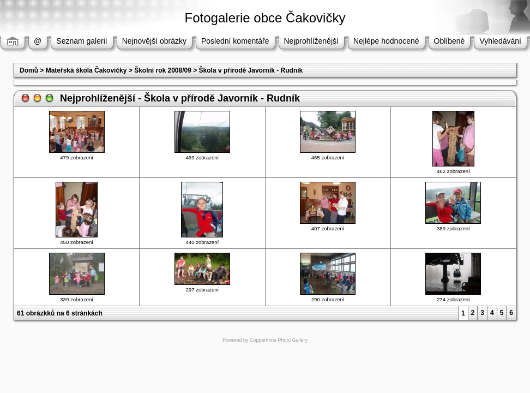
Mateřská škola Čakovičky (86, 70)
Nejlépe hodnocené (386, 41)
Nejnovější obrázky (154, 41)
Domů (29, 70)
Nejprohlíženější (311, 41)
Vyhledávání (500, 41)
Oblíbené (449, 41)
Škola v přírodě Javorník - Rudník (251, 70)
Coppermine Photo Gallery (279, 340)
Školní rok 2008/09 (162, 70)
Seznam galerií (81, 41)
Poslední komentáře (235, 41)
